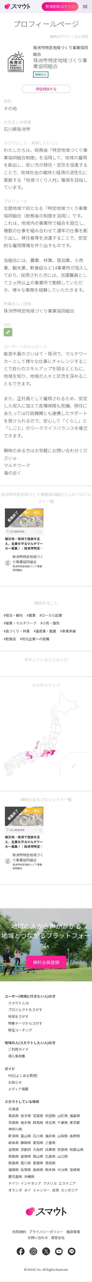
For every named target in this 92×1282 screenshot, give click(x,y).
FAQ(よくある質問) (23, 1075)
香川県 (26, 1162)
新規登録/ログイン (60, 6)
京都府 (26, 1149)
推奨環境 (73, 1231)
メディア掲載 (18, 1088)
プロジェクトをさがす (25, 1009)
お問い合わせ (37, 1237)
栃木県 (26, 1122)
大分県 (62, 1169)
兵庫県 (50, 1149)
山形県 (62, 1115)
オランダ (15, 1190)
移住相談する (46, 88)
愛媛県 (38, 1162)
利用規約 (19, 1231)
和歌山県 (76, 1149)
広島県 (50, 1156)
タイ (27, 1190)
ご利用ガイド (18, 1049)
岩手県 (26, 1115)
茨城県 (13, 1122)
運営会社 (58, 1237)
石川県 (38, 1135)
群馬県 (38, 1122)
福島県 (75, 1115)
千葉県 (62, 1122)
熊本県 (50, 1169)
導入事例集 (16, 1056)
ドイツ (13, 1183)
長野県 (75, 1135)
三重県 (50, 1142)
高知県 (50, 1162)
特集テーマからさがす (25, 1023)
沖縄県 (29, 1176)
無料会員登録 (46, 962)
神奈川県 (15, 1129)
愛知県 (38, 1142)
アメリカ (50, 1183)
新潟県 (13, 1135)
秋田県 (50, 1115)
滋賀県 (13, 1149)
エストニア (67, 1183)
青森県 (13, 1115)
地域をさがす (18, 1016)
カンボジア (69, 1190)
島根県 (26, 1156)
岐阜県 (13, 1142)
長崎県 (38, 1169)
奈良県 (62, 1149)
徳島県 (13, 1162)
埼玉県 (50, 1122)
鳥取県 (13, 1156)
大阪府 (38, 1149)
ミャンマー (41, 1190)
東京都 (75, 1122)
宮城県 (38, 1115)
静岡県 (26, 1142)
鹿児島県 (15, 1176)
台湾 (55, 1190)
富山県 (26, 1135)
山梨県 (62, 1135)
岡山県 (38, 1156)
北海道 (13, 1108)
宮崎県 (75, 1169)
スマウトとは (18, 1003)
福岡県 (13, 1169)
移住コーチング (20, 1030)
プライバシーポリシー (46, 1231)
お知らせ (15, 1082)
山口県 (62, 1156)
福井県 (50, 1135)
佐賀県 (26, 1169)
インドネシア (31, 1183)
